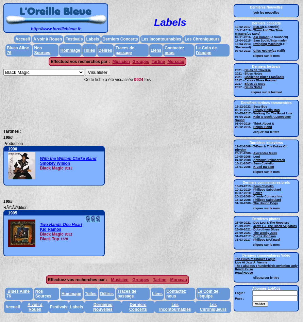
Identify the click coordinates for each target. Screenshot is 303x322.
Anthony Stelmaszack (269, 160)
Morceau (175, 61)
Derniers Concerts (120, 39)
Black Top (49, 239)
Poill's (257, 193)
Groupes (140, 61)
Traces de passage (125, 50)
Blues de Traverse (258, 70)
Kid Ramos (51, 229)
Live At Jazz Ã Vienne (251, 262)
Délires (105, 50)
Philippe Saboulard (267, 189)
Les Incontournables (161, 39)
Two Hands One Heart (61, 224)
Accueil (22, 39)
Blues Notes (253, 73)
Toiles (89, 50)
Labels (92, 39)
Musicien (121, 61)
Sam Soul (260, 40)
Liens (156, 50)
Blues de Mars (255, 83)
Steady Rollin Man (266, 110)
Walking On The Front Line (272, 113)
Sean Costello (263, 163)
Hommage (70, 50)
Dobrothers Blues (266, 229)
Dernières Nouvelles (103, 307)
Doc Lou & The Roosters (271, 222)
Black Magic (52, 168)
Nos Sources (42, 50)
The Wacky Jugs (265, 233)
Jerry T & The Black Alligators (275, 226)
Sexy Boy (260, 106)
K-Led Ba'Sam (263, 166)
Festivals (74, 39)
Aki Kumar (261, 37)
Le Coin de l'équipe (206, 50)
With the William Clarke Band (68, 158)
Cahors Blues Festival (260, 80)
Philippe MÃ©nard (266, 239)
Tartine (158, 61)
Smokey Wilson (55, 163)
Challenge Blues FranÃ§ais (264, 77)
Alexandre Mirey (265, 153)
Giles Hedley (262, 50)
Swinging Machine (266, 44)
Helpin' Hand (262, 127)
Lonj (256, 156)
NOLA (257, 27)
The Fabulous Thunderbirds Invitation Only (266, 266)
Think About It (263, 123)
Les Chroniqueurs (202, 39)
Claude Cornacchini (267, 196)
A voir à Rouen (47, 39)
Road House (244, 269)
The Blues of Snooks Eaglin (255, 259)
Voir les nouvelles (266, 12)
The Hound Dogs (265, 203)
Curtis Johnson (264, 236)
